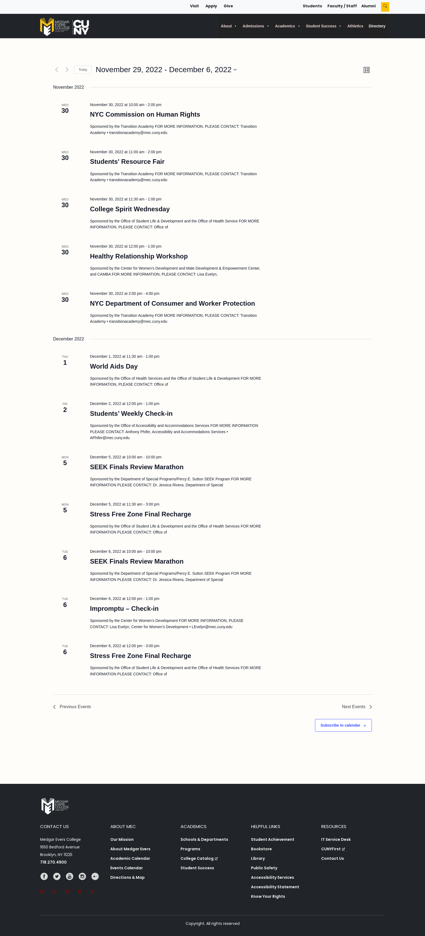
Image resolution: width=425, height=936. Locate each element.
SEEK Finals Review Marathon (136, 467)
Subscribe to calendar (340, 725)
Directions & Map (127, 877)
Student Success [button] (324, 26)
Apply (211, 6)
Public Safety (264, 868)
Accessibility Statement (275, 887)
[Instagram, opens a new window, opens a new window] (84, 884)
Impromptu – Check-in (124, 608)
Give (228, 6)
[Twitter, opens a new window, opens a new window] (59, 884)
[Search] (385, 7)
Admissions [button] (256, 26)
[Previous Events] (56, 69)
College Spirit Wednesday (130, 209)
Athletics (355, 26)
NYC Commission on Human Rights (145, 114)
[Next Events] (67, 69)
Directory (377, 26)
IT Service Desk (336, 839)
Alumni (368, 6)
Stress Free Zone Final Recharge (140, 514)
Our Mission (122, 839)
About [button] (229, 26)
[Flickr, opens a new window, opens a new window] (97, 884)
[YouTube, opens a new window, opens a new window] (72, 884)
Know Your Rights (268, 896)
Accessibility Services (272, 877)
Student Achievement (272, 839)
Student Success (197, 868)
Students (312, 6)
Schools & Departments (204, 839)
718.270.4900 (53, 862)
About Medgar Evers (130, 849)
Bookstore (261, 849)
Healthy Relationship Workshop (139, 256)
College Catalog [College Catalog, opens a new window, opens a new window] (199, 858)
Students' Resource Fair (127, 161)
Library (258, 858)
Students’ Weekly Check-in (131, 413)
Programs (190, 849)
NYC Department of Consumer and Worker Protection (172, 303)
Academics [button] (288, 26)
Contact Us (332, 858)
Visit (194, 6)
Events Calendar (126, 868)
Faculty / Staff (342, 6)
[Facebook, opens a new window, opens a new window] (46, 884)
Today (83, 70)
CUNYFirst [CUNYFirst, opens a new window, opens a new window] (333, 849)
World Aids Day (114, 366)
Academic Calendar (130, 858)
